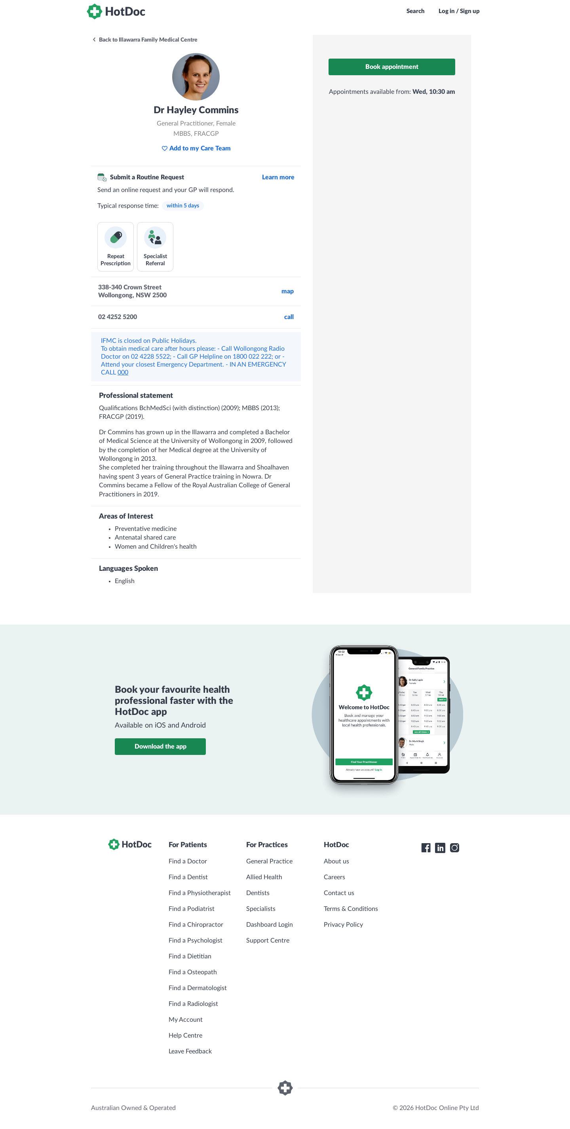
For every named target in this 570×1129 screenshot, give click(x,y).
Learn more (278, 177)
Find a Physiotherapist (200, 893)
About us (336, 861)
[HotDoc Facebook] (426, 848)
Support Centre (267, 940)
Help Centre (185, 1035)
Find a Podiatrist (192, 909)
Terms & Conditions (351, 909)
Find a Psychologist (195, 940)
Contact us (339, 893)
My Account (186, 1020)
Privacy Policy (343, 925)
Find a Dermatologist (198, 988)
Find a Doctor (188, 861)
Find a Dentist (188, 877)
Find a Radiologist (193, 1004)
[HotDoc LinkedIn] (440, 848)
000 (123, 372)
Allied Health (264, 877)
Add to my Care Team (196, 148)
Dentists (258, 893)
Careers (334, 877)
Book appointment (391, 67)
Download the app (160, 746)
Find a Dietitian (190, 956)
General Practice (269, 861)
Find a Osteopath (193, 972)
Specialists (261, 909)
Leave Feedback (190, 1051)
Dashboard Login (269, 925)
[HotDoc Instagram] (454, 848)
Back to (145, 40)
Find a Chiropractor (196, 925)
